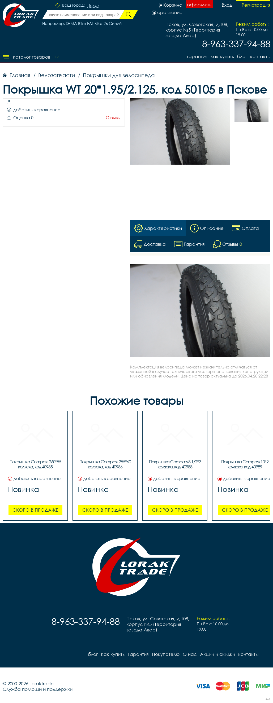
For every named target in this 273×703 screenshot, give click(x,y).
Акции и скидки (217, 654)
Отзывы (113, 118)
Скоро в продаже (35, 510)
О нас (190, 654)
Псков (93, 5)
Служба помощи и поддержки (37, 689)
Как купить (222, 56)
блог (242, 56)
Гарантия (197, 56)
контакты (260, 56)
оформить (199, 4)
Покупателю (166, 654)
